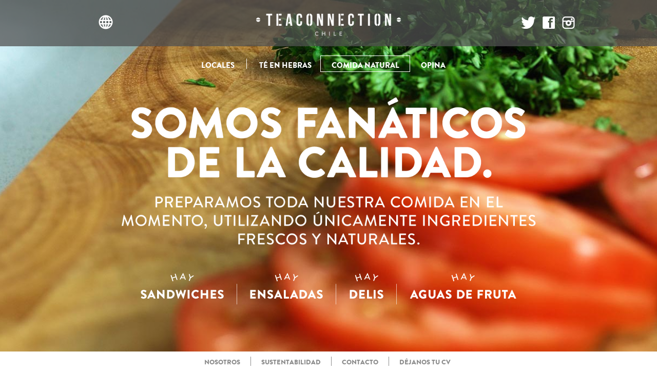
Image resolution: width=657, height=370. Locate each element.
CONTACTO (360, 362)
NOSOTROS (222, 362)
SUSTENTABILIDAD (291, 362)
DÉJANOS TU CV (425, 362)
